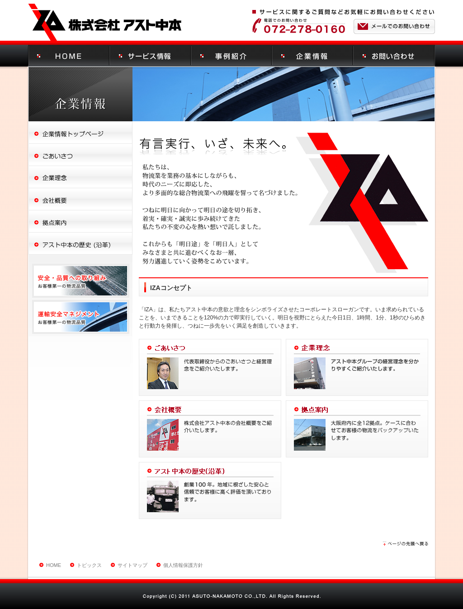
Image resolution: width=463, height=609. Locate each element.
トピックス (89, 565)
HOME (53, 565)
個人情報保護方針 (183, 565)
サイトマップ (132, 565)
